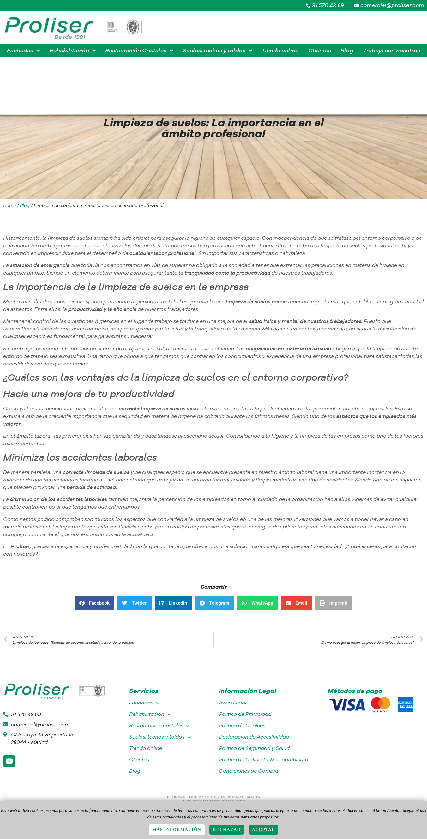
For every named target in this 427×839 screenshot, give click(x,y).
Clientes (139, 760)
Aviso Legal (232, 703)
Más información (176, 829)
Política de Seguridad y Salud (254, 748)
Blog (25, 205)
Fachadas (144, 703)
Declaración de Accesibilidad (254, 737)
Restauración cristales (159, 726)
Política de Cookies (242, 725)
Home (9, 205)
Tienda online (145, 748)
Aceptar (263, 829)
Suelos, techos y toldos (160, 737)
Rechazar (227, 829)
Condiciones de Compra (248, 771)
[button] (94, 603)
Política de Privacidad (245, 714)
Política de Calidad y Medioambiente (263, 760)
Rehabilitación (150, 714)
